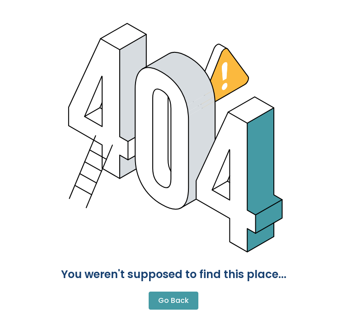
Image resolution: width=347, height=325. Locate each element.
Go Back (173, 300)
